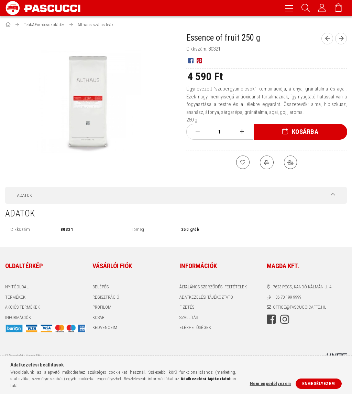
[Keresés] (305, 8)
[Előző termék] (327, 38)
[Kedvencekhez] (243, 162)
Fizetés (186, 307)
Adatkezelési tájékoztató (206, 297)
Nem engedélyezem (270, 383)
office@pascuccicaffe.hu (300, 307)
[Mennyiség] (220, 132)
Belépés (100, 286)
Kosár (98, 317)
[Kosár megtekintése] (338, 8)
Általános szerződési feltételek (213, 286)
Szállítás (188, 317)
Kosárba (305, 132)
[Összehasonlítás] (291, 162)
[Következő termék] (341, 38)
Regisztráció (105, 297)
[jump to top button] (333, 195)
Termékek (15, 297)
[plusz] (242, 131)
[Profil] (322, 8)
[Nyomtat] (267, 162)
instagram (284, 319)
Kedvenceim (104, 327)
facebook (271, 319)
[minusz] (198, 131)
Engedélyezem (318, 383)
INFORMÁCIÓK (18, 317)
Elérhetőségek (195, 327)
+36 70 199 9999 (287, 297)
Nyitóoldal (17, 286)
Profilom (101, 307)
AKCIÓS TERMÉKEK (22, 307)
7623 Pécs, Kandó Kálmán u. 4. (302, 286)
